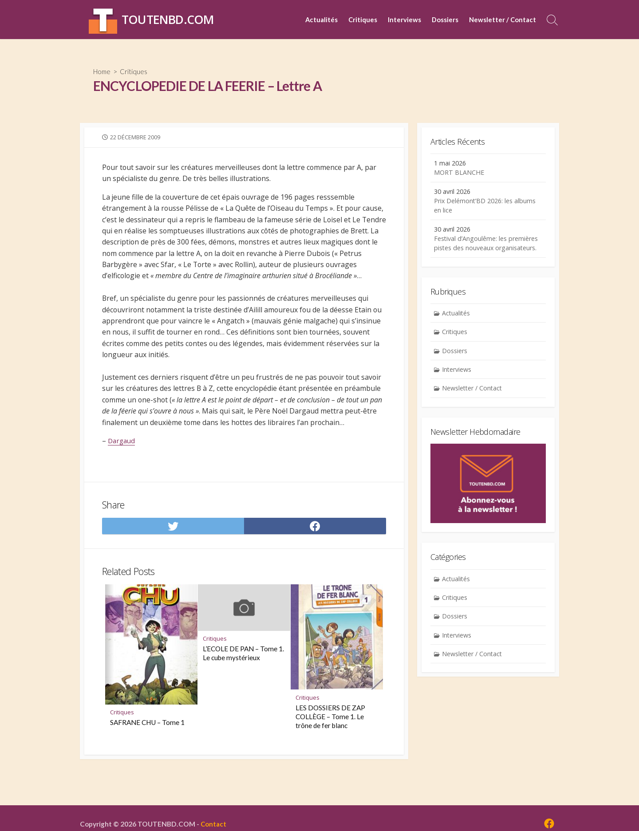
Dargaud (122, 454)
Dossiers (445, 20)
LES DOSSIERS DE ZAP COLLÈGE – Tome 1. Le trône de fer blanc (331, 731)
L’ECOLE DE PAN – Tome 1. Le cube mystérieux (243, 668)
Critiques (362, 20)
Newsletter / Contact (502, 20)
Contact (215, 824)
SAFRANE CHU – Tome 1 (147, 737)
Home (103, 71)
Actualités (321, 20)
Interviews (404, 20)
